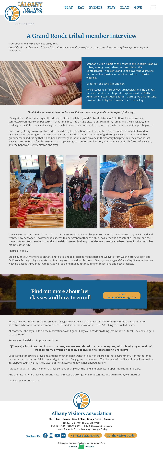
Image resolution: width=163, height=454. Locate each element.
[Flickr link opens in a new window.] (64, 436)
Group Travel (94, 418)
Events (66, 418)
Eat (58, 418)
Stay (74, 418)
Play (51, 418)
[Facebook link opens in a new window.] (45, 436)
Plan (82, 418)
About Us (109, 418)
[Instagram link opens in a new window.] (51, 436)
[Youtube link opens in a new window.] (57, 436)
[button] (153, 11)
